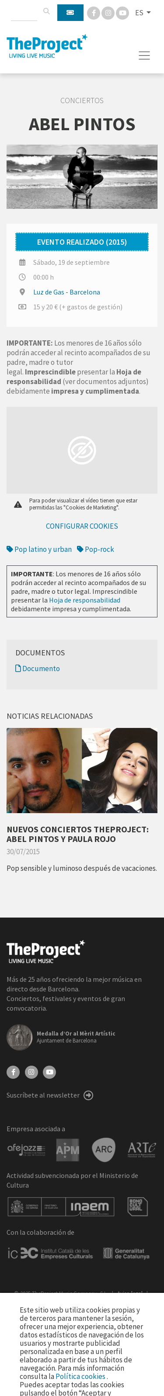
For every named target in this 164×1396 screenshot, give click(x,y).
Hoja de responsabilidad (84, 600)
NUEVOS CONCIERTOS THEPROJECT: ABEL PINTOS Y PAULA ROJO (78, 834)
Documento (37, 668)
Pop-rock (95, 549)
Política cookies (81, 1376)
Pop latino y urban (39, 549)
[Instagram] (108, 12)
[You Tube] (122, 12)
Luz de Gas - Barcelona (66, 292)
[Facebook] (94, 12)
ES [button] (140, 12)
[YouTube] (49, 1071)
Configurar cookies (82, 526)
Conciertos (82, 100)
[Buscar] (46, 11)
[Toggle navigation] (144, 55)
